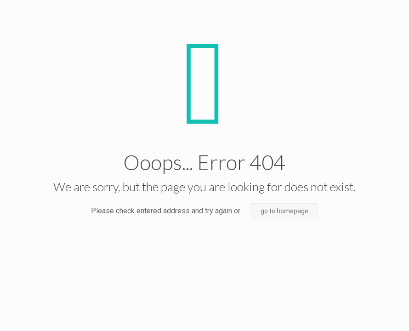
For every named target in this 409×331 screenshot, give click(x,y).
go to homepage (284, 211)
